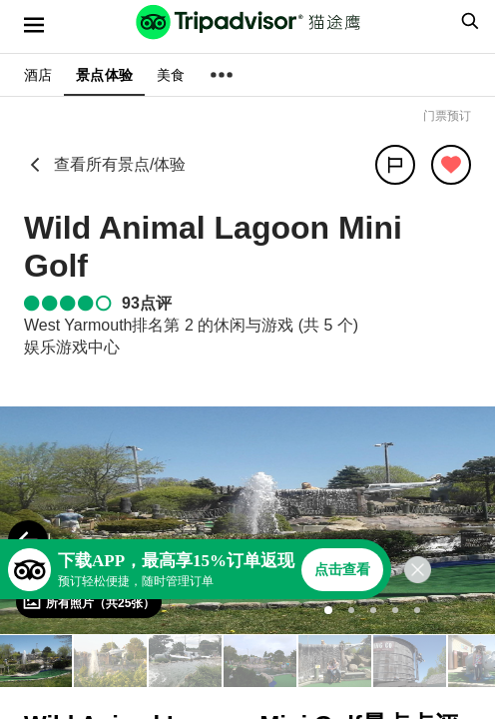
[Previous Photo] (28, 540)
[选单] (34, 25)
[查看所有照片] (89, 602)
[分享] (395, 165)
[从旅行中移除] (451, 165)
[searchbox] (467, 21)
